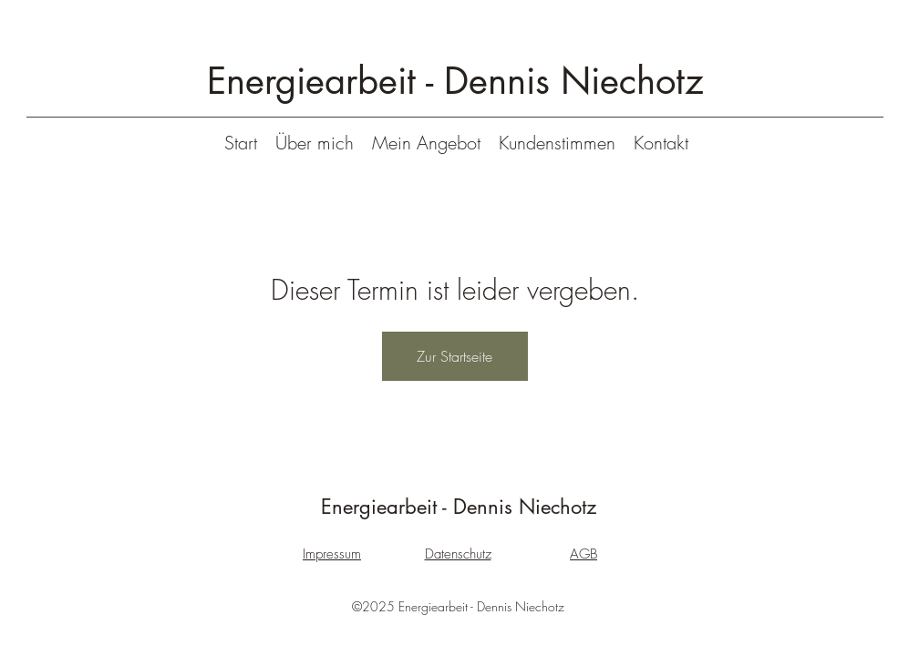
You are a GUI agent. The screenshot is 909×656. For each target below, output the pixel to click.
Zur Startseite (454, 356)
